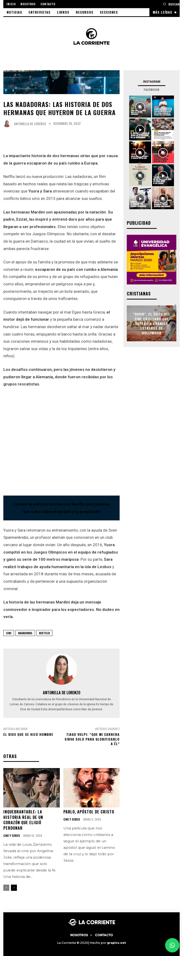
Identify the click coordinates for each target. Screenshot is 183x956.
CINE (8, 633)
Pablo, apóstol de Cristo (88, 812)
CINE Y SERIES (11, 835)
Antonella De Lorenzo (30, 123)
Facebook (151, 90)
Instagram (151, 82)
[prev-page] (6, 887)
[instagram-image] (140, 106)
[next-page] (14, 887)
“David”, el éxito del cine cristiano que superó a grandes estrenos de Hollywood (151, 323)
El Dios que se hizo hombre (28, 734)
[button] (171, 3)
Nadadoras (25, 633)
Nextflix (44, 633)
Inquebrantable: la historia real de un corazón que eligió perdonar (23, 820)
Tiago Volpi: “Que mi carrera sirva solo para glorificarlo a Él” (92, 739)
